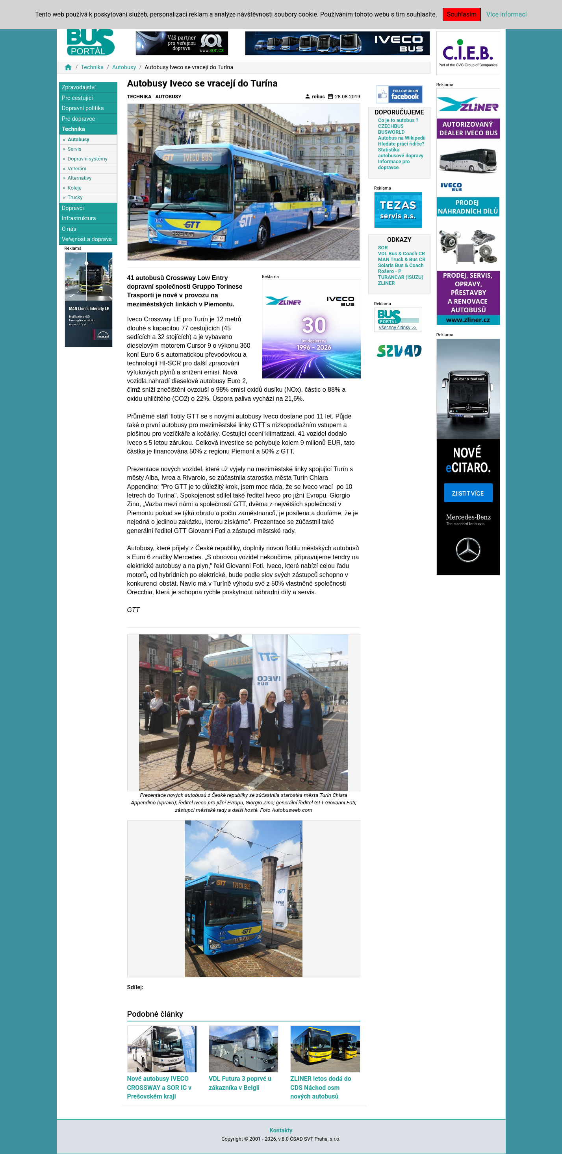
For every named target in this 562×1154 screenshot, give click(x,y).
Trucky (75, 197)
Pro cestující (77, 98)
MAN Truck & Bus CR (402, 259)
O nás (69, 229)
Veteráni (77, 168)
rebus (314, 96)
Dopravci (73, 208)
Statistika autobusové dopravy (400, 153)
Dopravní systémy (88, 159)
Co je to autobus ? (398, 120)
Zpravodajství (79, 87)
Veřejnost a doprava (87, 239)
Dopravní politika (83, 108)
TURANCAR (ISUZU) (400, 277)
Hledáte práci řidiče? (401, 144)
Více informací (506, 14)
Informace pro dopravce (394, 164)
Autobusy (124, 67)
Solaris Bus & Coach (401, 265)
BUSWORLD (391, 132)
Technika (92, 67)
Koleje (75, 188)
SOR (383, 248)
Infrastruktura (79, 218)
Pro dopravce (78, 119)
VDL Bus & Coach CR (401, 253)
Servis (75, 149)
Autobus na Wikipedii (402, 138)
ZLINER (386, 283)
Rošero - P (390, 271)
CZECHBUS (391, 126)
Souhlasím (462, 14)
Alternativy (79, 178)
